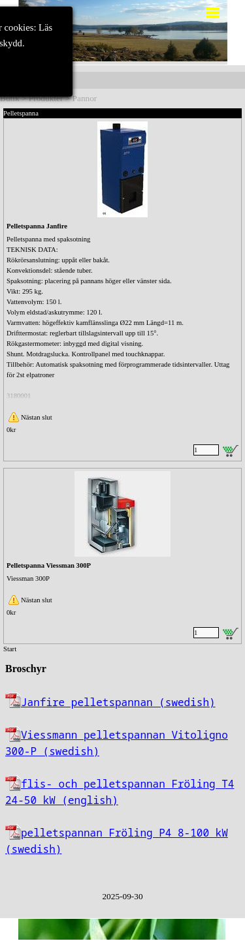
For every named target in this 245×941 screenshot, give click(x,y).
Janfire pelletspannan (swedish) (118, 702)
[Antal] (206, 449)
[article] (122, 289)
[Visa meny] (213, 13)
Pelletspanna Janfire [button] (37, 226)
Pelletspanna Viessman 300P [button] (49, 565)
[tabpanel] (122, 767)
